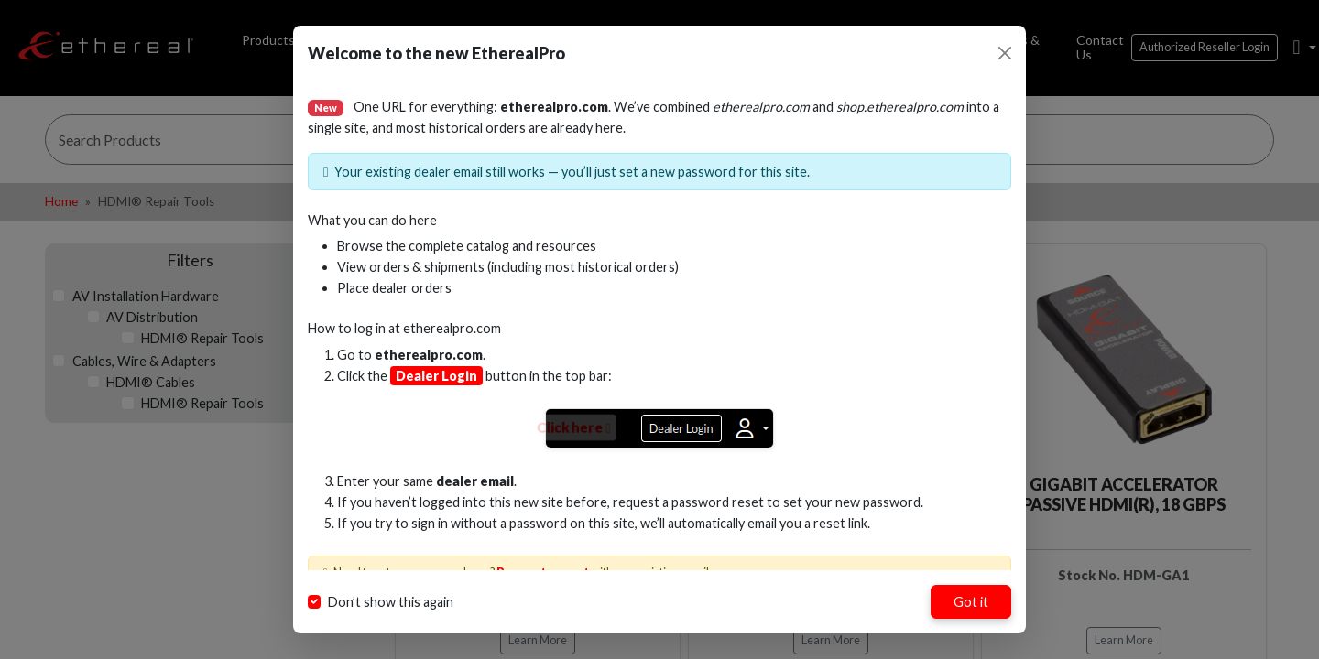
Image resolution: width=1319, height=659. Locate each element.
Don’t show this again (390, 602)
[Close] (1005, 53)
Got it (971, 602)
